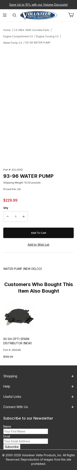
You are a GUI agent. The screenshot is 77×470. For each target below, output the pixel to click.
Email (6, 436)
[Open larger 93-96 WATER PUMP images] (38, 83)
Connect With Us (38, 407)
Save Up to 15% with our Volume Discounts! (38, 4)
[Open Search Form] (14, 15)
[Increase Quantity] (24, 216)
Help (38, 386)
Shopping (38, 376)
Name (7, 426)
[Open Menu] (5, 15)
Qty (5, 207)
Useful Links (38, 396)
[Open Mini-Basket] (72, 15)
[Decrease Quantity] (7, 216)
